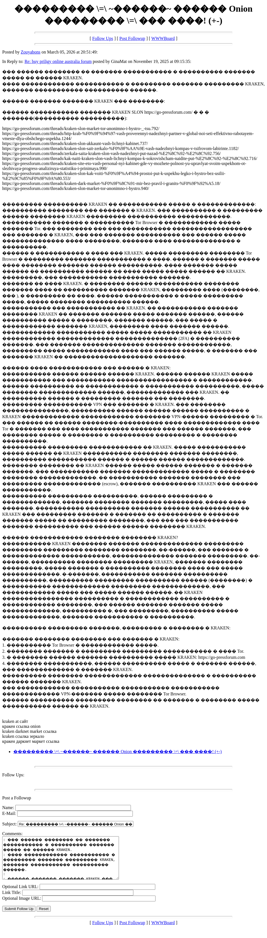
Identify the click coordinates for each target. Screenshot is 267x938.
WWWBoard (163, 38)
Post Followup (132, 38)
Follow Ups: (13, 774)
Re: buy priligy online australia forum (57, 61)
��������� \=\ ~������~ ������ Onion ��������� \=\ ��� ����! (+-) (117, 751)
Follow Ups (102, 38)
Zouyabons (30, 52)
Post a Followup (16, 797)
